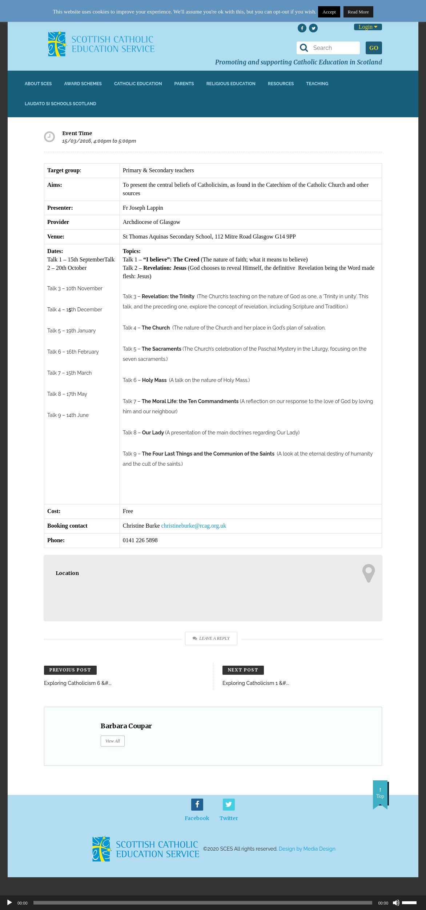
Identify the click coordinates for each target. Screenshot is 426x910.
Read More (358, 12)
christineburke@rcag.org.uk (193, 526)
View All (112, 741)
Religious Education (231, 83)
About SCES (38, 83)
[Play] (9, 902)
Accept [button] (329, 12)
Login (368, 27)
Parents (184, 83)
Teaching (317, 83)
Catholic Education (138, 83)
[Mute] (396, 902)
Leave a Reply (211, 638)
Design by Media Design (307, 849)
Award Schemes (83, 83)
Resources (281, 83)
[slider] (412, 902)
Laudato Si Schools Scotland (60, 103)
